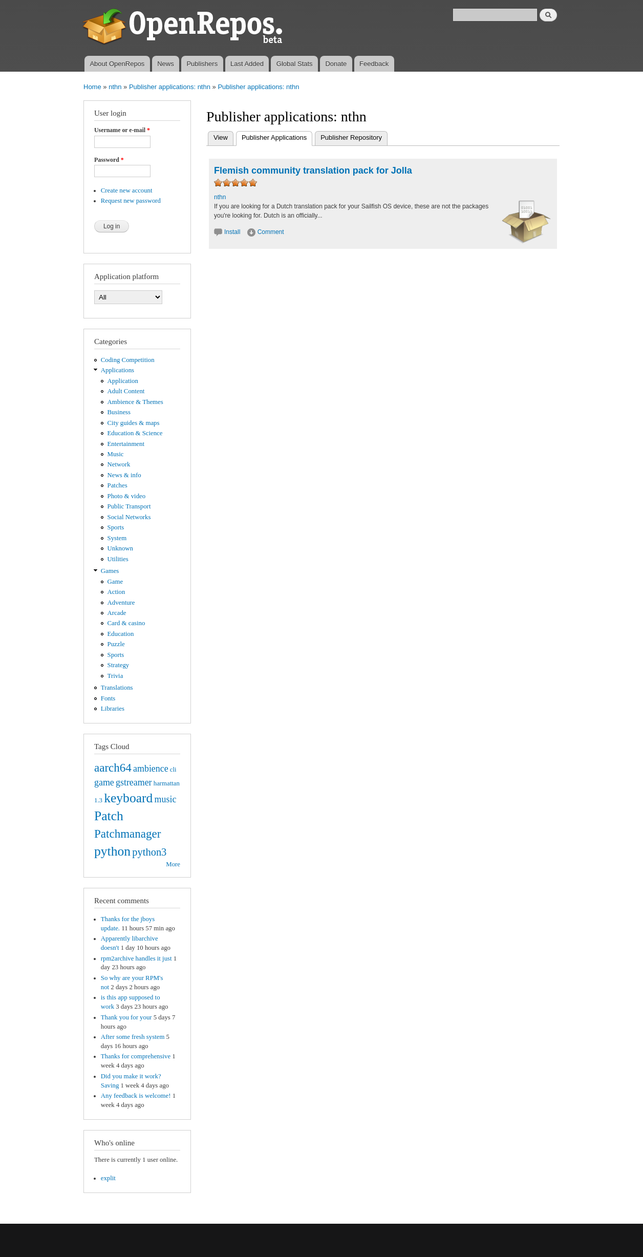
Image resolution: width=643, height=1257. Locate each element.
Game (115, 581)
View (220, 137)
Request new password (131, 200)
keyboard (128, 798)
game (104, 782)
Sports (116, 527)
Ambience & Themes (135, 402)
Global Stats (294, 64)
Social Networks (129, 517)
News (165, 64)
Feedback (374, 64)
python (112, 851)
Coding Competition (128, 360)
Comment (271, 232)
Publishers (202, 64)
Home (92, 87)
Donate (336, 64)
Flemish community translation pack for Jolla (313, 170)
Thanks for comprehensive (135, 1056)
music (166, 799)
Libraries (112, 708)
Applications (117, 370)
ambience (150, 768)
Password (109, 159)
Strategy (119, 665)
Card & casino (126, 623)
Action (116, 591)
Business (119, 412)
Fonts (108, 698)
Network (119, 464)
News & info (124, 475)
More (173, 864)
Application (123, 381)
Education (121, 633)
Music (116, 454)
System (117, 538)
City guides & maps (134, 423)
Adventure (121, 602)
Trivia (115, 675)
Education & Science (135, 433)
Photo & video (127, 496)
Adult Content (126, 391)
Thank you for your (126, 1017)
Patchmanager (127, 833)
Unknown (120, 548)
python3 (149, 852)
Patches (117, 485)
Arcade (117, 612)
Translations (117, 687)
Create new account (127, 190)
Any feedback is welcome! (136, 1095)
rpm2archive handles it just (136, 958)
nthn (115, 87)
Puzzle (116, 644)
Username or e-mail (122, 130)
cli (173, 769)
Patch (108, 815)
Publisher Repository (351, 137)
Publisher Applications (277, 136)
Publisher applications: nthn (169, 87)
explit (108, 1178)
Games (110, 570)
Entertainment (126, 444)
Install (232, 232)
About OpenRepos (117, 64)
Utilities (118, 559)
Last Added (247, 64)
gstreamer (134, 782)
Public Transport (129, 506)
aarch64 (113, 767)
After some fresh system (133, 1036)
